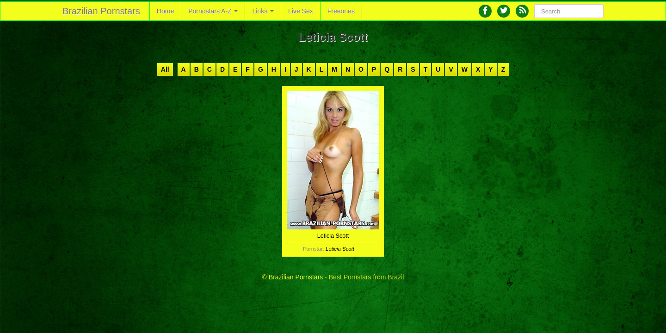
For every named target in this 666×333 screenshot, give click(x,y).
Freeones (341, 11)
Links (263, 11)
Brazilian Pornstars (101, 11)
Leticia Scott (340, 249)
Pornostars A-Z (213, 11)
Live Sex (300, 11)
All (165, 69)
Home (165, 11)
